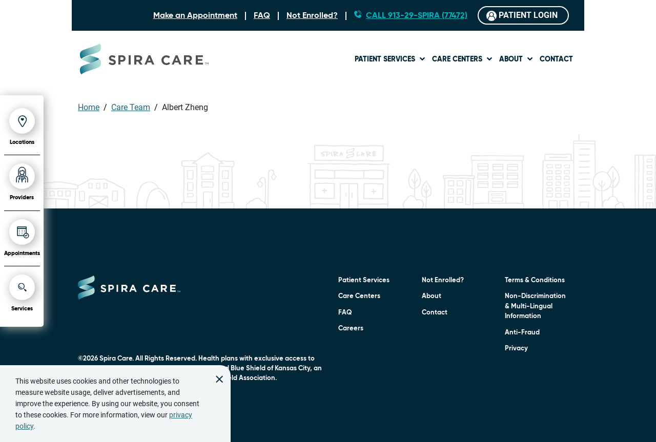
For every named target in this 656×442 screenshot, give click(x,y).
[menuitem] (390, 58)
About (511, 59)
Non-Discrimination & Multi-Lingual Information (535, 306)
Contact (556, 59)
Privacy (516, 348)
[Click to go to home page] (129, 288)
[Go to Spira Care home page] (144, 59)
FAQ (262, 16)
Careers (350, 328)
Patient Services (385, 59)
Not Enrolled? (312, 16)
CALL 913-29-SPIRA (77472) (416, 16)
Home (88, 107)
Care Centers (457, 59)
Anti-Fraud (522, 332)
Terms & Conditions (535, 280)
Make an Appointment (195, 16)
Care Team (130, 107)
